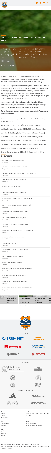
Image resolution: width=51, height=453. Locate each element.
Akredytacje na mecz (31, 423)
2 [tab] (23, 305)
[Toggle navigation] (47, 7)
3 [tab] (25, 305)
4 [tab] (28, 305)
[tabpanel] (25, 299)
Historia (3, 415)
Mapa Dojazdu (4, 425)
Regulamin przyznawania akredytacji (34, 425)
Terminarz (28, 415)
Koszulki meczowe (5, 431)
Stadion (3, 413)
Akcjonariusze (4, 417)
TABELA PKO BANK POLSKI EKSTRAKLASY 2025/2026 (37, 413)
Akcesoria (3, 433)
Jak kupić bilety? (5, 423)
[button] (47, 3)
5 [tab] (30, 305)
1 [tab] (20, 305)
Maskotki (3, 435)
